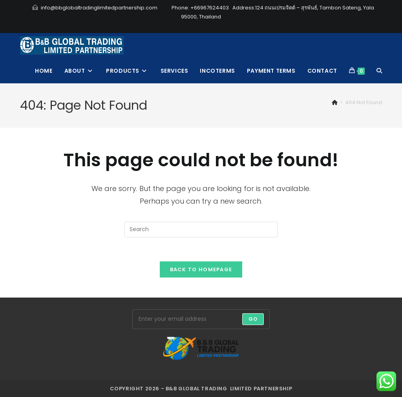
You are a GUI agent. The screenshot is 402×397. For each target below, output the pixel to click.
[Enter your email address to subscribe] (201, 319)
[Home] (335, 102)
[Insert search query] (201, 229)
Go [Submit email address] (253, 319)
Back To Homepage (201, 269)
